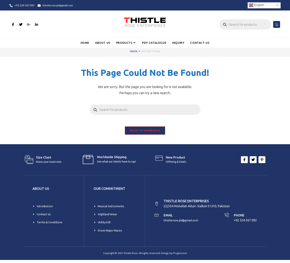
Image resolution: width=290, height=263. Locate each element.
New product (175, 159)
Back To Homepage (145, 132)
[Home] (133, 51)
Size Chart (43, 159)
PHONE (239, 217)
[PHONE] (226, 217)
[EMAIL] (157, 217)
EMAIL (169, 217)
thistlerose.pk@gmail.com (182, 222)
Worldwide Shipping (112, 158)
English (256, 5)
